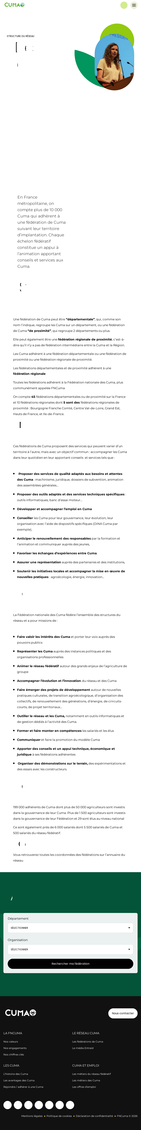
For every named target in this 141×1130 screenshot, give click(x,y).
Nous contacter (123, 1013)
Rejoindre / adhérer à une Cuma (23, 1086)
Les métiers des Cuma (86, 1080)
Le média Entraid (82, 1048)
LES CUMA (11, 1065)
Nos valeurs (10, 1041)
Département (18, 918)
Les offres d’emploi (84, 1086)
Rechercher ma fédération (70, 964)
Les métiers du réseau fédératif (91, 1074)
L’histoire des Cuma (15, 1074)
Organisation (18, 940)
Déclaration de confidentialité (94, 1116)
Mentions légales (32, 1116)
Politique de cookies (59, 1116)
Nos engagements (15, 1048)
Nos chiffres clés (13, 1054)
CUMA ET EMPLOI (85, 1065)
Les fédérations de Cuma (87, 1041)
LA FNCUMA (12, 1033)
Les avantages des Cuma (18, 1080)
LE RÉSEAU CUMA (85, 1033)
